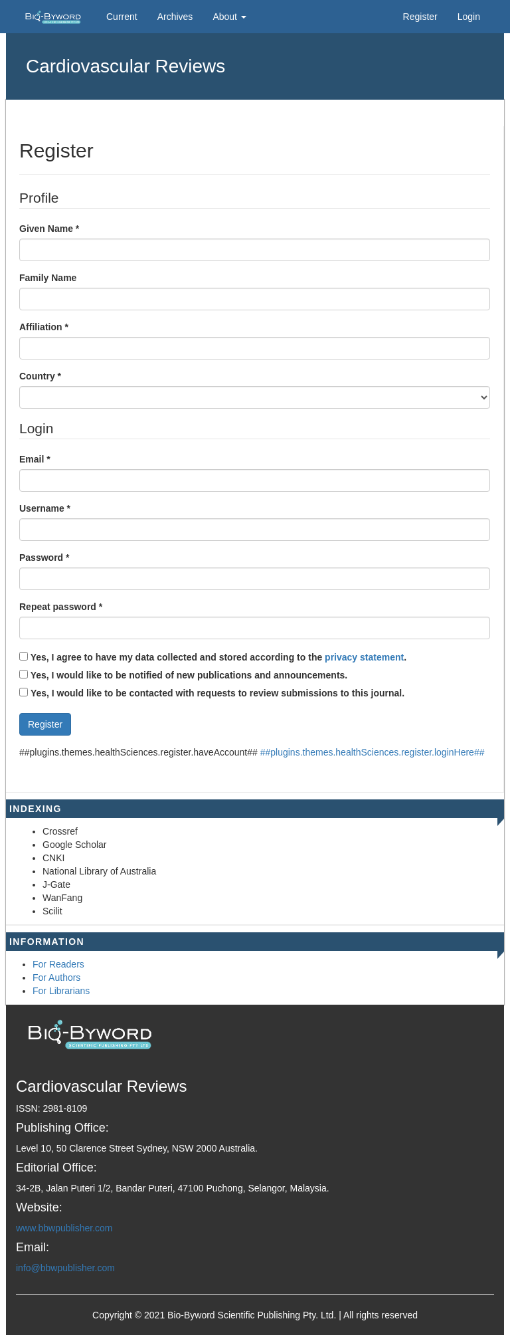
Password (44, 557)
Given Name (49, 228)
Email (34, 458)
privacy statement (364, 657)
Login (469, 16)
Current (121, 16)
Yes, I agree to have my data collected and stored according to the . (212, 657)
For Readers (58, 964)
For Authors (56, 977)
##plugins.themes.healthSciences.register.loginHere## (372, 752)
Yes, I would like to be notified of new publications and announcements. (183, 675)
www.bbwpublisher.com (64, 1228)
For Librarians (61, 990)
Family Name (47, 277)
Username (44, 508)
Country (40, 375)
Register (420, 16)
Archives (175, 16)
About (229, 16)
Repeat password (60, 606)
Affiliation (43, 326)
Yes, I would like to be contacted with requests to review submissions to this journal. (217, 693)
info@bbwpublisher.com (65, 1268)
